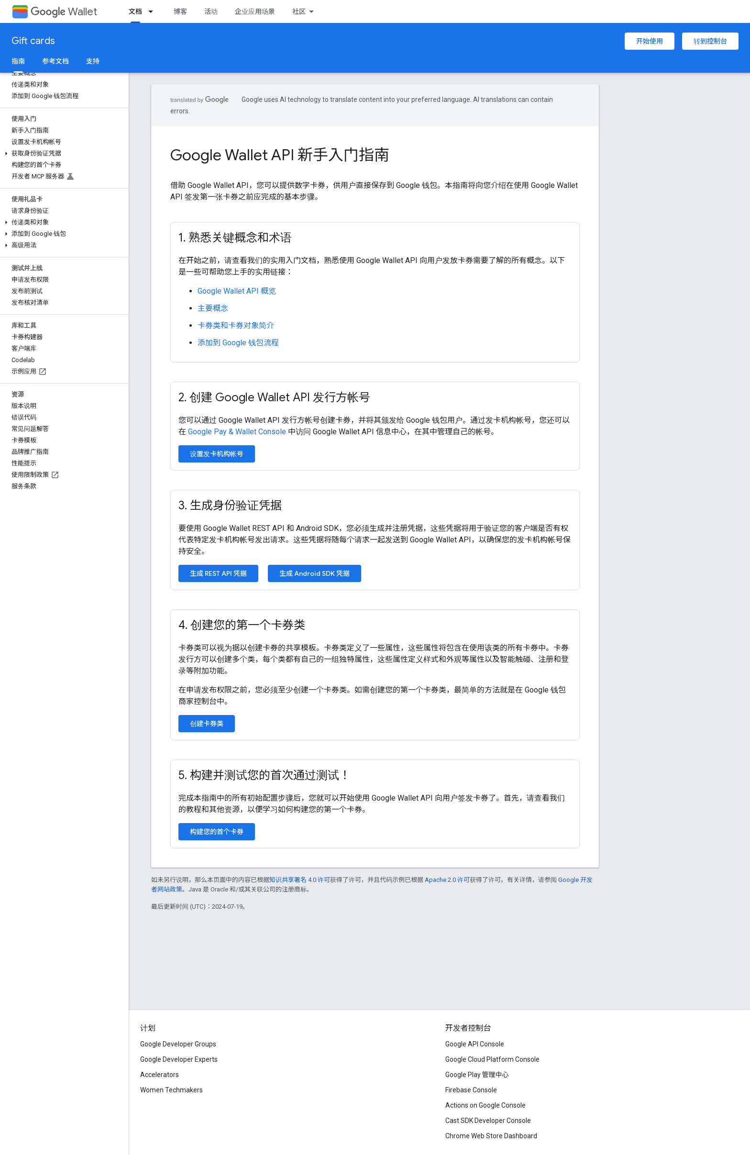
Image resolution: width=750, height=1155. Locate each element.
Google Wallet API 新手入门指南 (279, 155)
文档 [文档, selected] (135, 11)
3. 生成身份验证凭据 (230, 505)
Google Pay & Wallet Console (237, 431)
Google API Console (474, 1044)
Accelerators (159, 1074)
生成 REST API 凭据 (218, 573)
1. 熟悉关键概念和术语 (235, 238)
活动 (211, 11)
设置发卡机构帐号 (216, 454)
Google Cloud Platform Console (492, 1059)
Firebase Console (471, 1090)
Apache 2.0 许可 (447, 879)
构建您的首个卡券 (216, 831)
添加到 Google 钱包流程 (238, 342)
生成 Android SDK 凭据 (314, 573)
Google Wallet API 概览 (237, 291)
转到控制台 (710, 41)
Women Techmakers (171, 1090)
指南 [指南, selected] (18, 61)
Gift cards (33, 41)
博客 (180, 11)
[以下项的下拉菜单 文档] (153, 11)
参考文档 (55, 61)
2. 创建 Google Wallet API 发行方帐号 (274, 397)
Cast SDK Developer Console (488, 1120)
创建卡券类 (206, 723)
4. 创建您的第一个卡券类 (241, 625)
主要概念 (213, 308)
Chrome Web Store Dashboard (491, 1136)
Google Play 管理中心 (477, 1074)
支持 (92, 61)
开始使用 (649, 41)
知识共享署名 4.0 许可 (299, 879)
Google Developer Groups (178, 1044)
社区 (299, 11)
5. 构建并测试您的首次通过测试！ (264, 775)
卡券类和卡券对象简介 (236, 325)
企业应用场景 (255, 11)
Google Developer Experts (179, 1059)
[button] (62, 153)
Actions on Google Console (485, 1105)
